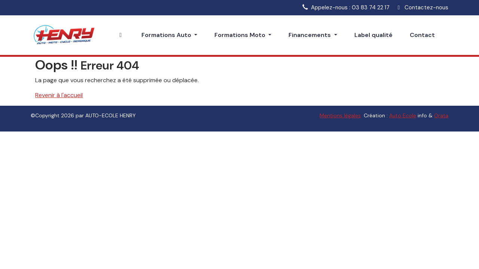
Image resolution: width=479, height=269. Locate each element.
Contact (422, 35)
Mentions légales (340, 115)
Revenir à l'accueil (59, 95)
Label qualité (373, 35)
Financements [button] (310, 35)
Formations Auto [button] (167, 35)
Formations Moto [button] (240, 35)
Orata (441, 115)
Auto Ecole (402, 115)
